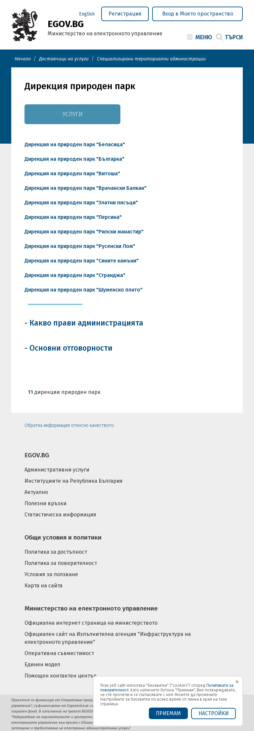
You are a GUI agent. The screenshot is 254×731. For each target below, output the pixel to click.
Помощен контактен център (60, 676)
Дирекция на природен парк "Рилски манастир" (84, 231)
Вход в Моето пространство (197, 14)
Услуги (73, 114)
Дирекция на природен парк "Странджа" (74, 275)
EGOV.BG (36, 455)
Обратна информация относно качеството (69, 425)
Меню (203, 37)
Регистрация (125, 14)
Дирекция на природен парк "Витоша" (72, 173)
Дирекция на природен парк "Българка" (74, 159)
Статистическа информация (60, 514)
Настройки (213, 713)
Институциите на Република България (73, 481)
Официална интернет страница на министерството (90, 623)
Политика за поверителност (60, 563)
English (87, 14)
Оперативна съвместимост (59, 653)
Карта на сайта (43, 585)
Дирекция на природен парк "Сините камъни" (81, 261)
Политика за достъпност (55, 552)
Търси (234, 37)
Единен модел (42, 664)
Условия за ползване (51, 574)
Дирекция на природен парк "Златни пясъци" (81, 202)
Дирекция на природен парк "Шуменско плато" (83, 290)
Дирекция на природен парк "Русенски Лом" (79, 246)
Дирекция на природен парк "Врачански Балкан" (85, 188)
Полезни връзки (45, 503)
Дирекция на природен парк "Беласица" (74, 144)
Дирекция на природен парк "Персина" (73, 217)
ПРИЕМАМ (168, 713)
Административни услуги (56, 470)
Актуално (36, 492)
